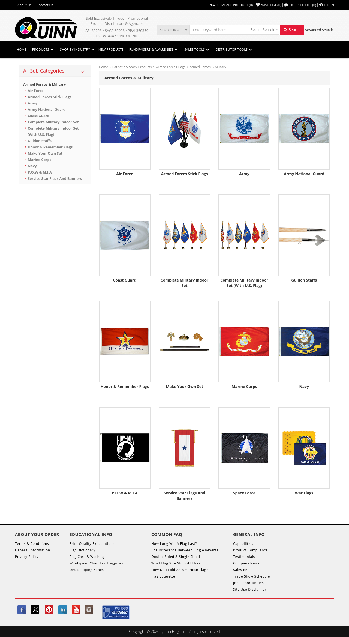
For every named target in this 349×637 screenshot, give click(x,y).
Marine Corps (40, 159)
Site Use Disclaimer (249, 589)
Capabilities (243, 543)
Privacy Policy (26, 556)
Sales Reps (242, 569)
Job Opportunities (248, 583)
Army (32, 103)
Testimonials (244, 556)
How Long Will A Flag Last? (174, 543)
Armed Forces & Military (44, 84)
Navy (32, 165)
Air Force (36, 90)
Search (292, 29)
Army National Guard (46, 109)
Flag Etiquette (163, 576)
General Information (32, 550)
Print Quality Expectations (92, 543)
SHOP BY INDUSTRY (75, 49)
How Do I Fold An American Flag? (179, 569)
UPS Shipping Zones (87, 569)
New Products (111, 49)
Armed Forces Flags (171, 67)
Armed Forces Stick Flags (49, 96)
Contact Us (45, 5)
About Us (24, 5)
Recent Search (262, 29)
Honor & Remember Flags (50, 147)
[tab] (55, 71)
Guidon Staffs (40, 140)
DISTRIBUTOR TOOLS (232, 49)
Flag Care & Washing (87, 556)
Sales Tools (194, 49)
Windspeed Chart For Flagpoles (96, 563)
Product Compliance (250, 550)
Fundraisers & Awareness (151, 49)
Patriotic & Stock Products (132, 67)
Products (40, 49)
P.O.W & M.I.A (40, 172)
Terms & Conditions (32, 543)
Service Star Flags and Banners (55, 178)
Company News (246, 563)
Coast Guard (39, 115)
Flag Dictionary (82, 550)
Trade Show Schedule (251, 576)
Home (21, 49)
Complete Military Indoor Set (53, 121)
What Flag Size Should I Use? (175, 563)
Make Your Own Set (45, 153)
